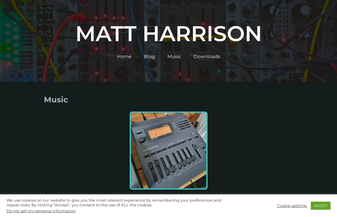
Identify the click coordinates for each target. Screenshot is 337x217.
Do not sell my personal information (41, 211)
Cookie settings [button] (292, 205)
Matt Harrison (168, 34)
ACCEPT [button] (320, 205)
